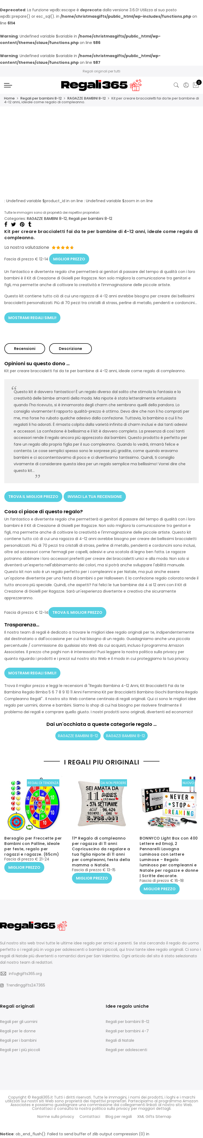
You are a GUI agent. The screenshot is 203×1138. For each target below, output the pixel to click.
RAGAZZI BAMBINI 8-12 (125, 731)
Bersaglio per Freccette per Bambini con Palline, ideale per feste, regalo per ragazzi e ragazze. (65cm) (33, 842)
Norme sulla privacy (55, 1111)
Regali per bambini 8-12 (41, 98)
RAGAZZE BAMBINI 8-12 (86, 98)
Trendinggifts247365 (22, 980)
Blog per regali (119, 1111)
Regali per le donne (18, 1026)
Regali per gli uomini (18, 1016)
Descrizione (70, 346)
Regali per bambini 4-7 (127, 1026)
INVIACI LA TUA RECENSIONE (95, 494)
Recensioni (24, 346)
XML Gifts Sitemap (154, 1111)
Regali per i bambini (18, 1035)
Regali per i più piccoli (20, 1044)
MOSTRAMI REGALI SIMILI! (32, 315)
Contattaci (89, 1111)
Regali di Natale (120, 1035)
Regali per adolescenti (126, 1044)
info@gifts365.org (25, 968)
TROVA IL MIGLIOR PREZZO (33, 494)
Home (9, 98)
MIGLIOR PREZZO (69, 257)
